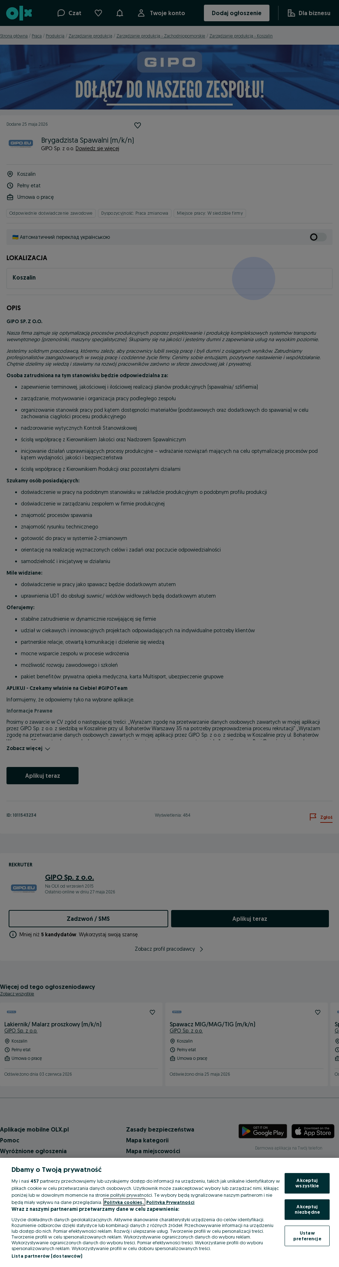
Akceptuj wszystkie (307, 1183)
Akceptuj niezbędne (307, 1209)
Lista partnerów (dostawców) (47, 1256)
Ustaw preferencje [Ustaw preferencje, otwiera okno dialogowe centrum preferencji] (307, 1235)
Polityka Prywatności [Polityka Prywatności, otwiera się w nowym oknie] (170, 1202)
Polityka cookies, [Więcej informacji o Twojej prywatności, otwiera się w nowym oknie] (124, 1202)
